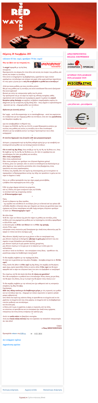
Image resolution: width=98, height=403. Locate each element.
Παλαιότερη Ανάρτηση (52, 390)
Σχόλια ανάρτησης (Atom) (36, 397)
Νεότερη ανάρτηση (10, 390)
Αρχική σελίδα (31, 390)
